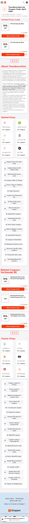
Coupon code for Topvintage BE (14, 440)
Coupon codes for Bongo (14, 180)
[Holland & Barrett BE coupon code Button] (14, 168)
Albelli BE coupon (14, 435)
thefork (19, 348)
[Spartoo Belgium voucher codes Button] (14, 229)
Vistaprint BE (6, 152)
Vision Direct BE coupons (14, 402)
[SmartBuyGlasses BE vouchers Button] (14, 260)
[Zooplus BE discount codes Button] (14, 429)
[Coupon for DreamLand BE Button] (14, 196)
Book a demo (10, 498)
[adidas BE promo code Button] (13, 445)
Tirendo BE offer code (14, 254)
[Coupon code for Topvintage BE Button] (14, 440)
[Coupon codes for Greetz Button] (14, 383)
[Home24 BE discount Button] (13, 235)
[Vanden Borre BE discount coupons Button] (14, 472)
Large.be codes (14, 467)
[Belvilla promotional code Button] (13, 244)
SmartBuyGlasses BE (9, 361)
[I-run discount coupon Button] (14, 407)
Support (22, 504)
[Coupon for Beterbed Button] (13, 239)
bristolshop (5, 373)
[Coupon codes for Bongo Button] (14, 180)
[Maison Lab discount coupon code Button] (14, 396)
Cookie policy (16, 520)
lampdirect (6, 348)
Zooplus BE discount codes (14, 429)
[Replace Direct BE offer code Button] (14, 162)
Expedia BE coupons (14, 214)
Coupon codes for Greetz (14, 383)
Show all (14, 332)
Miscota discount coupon (14, 208)
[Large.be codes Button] (13, 467)
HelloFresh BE (21, 127)
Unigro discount (14, 191)
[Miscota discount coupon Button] (14, 208)
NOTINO (20, 152)
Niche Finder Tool (15, 500)
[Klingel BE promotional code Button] (14, 461)
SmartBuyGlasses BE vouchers (14, 260)
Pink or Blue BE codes (14, 456)
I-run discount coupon (14, 407)
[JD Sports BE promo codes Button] (14, 202)
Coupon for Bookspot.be (14, 483)
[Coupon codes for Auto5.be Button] (14, 478)
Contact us (14, 504)
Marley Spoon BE (7, 127)
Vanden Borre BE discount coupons (14, 472)
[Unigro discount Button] (14, 191)
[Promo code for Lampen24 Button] (14, 390)
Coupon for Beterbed (14, 239)
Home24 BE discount (14, 235)
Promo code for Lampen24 (14, 390)
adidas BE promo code (14, 445)
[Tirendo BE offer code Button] (13, 254)
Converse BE (21, 139)
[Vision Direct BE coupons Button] (14, 402)
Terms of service (24, 513)
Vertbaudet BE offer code (14, 219)
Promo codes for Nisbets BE (14, 185)
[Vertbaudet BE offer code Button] (14, 219)
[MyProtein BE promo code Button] (14, 175)
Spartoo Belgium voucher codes (14, 229)
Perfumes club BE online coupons (14, 249)
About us (7, 504)
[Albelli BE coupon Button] (13, 435)
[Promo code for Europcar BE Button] (14, 423)
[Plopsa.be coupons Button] (13, 412)
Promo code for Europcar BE (14, 423)
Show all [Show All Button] (14, 61)
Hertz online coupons (14, 224)
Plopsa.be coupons (14, 412)
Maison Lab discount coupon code (14, 396)
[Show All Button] (14, 333)
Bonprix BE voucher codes (14, 451)
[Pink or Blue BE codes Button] (14, 456)
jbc (3, 139)
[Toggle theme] (26, 2)
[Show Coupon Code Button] (13, 36)
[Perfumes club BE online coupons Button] (14, 249)
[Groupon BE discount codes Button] (14, 417)
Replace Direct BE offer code (14, 162)
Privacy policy (15, 513)
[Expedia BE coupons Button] (13, 214)
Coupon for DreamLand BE (14, 196)
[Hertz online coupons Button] (13, 224)
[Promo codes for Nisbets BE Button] (14, 185)
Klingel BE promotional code (14, 461)
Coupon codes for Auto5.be (14, 478)
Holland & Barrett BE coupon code (14, 168)
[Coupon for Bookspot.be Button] (13, 483)
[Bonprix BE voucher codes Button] (14, 451)
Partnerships (20, 498)
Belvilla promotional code (14, 244)
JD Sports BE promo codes (14, 202)
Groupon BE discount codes (14, 417)
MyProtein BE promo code (14, 175)
